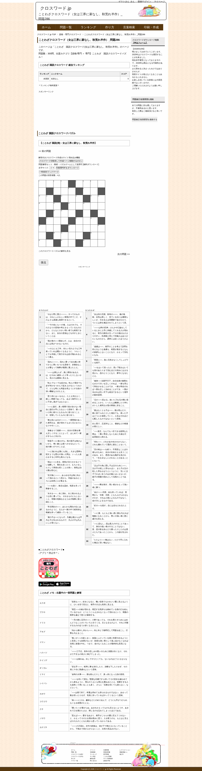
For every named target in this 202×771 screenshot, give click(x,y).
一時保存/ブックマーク (49, 172)
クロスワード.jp (55, 8)
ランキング (88, 27)
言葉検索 (129, 27)
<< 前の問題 (45, 151)
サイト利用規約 (108, 758)
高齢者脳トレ (124, 752)
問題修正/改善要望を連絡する (144, 119)
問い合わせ (93, 760)
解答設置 (92, 758)
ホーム (46, 27)
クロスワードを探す (77, 754)
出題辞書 (106, 750)
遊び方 (122, 754)
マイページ (159, 1)
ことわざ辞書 (107, 756)
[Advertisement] (84, 112)
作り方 (109, 27)
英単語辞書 (106, 752)
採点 (43, 262)
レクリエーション (125, 750)
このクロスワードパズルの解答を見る (55, 251)
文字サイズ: (44, 168)
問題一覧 (66, 27)
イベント (92, 750)
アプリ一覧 (74, 760)
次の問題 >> (123, 254)
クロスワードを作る (77, 756)
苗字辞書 (106, 754)
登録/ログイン (144, 1)
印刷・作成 (151, 27)
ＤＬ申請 (92, 756)
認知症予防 (106, 760)
